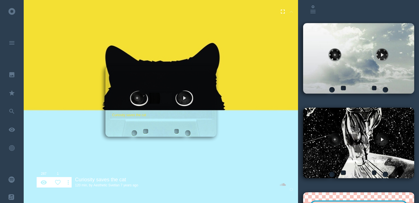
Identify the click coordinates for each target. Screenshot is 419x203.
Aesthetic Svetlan (106, 185)
